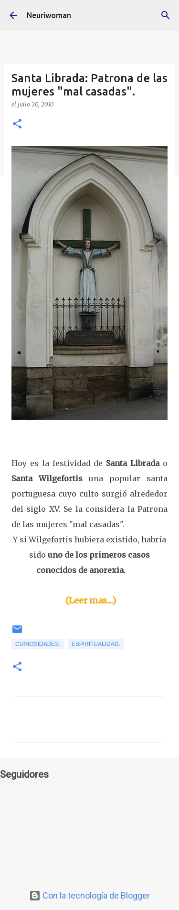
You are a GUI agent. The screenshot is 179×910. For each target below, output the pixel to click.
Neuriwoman (49, 15)
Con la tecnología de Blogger (89, 895)
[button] (17, 124)
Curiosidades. (38, 644)
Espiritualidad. (96, 644)
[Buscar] (165, 15)
